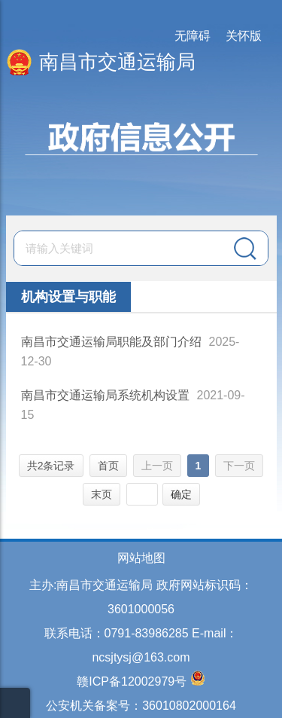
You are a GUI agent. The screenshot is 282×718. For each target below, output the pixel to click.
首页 (108, 466)
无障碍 (192, 35)
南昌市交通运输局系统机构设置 (105, 395)
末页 (101, 494)
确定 (181, 494)
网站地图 (141, 557)
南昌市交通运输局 (117, 61)
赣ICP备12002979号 (131, 681)
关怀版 (244, 35)
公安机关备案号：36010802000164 (141, 705)
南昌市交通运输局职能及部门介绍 (111, 341)
